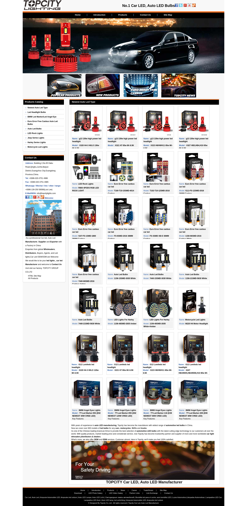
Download (78, 493)
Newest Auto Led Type (38, 108)
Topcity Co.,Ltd (106, 503)
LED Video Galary (116, 493)
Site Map (168, 15)
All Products (33, 278)
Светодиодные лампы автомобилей (119, 497)
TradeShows (148, 490)
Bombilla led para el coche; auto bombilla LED (153, 497)
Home (77, 15)
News (123, 490)
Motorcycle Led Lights (38, 147)
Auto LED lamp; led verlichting (113, 500)
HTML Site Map (34, 276)
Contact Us (145, 15)
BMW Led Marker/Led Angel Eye (42, 117)
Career (134, 490)
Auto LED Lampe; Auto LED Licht (91, 497)
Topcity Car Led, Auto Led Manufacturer (143, 503)
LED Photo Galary (96, 493)
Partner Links (134, 493)
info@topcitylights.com (46, 193)
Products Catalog (34, 102)
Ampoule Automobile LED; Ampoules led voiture (59, 497)
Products (122, 15)
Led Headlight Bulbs (37, 112)
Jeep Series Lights (36, 138)
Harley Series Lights (37, 142)
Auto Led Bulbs (35, 129)
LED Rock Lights (35, 133)
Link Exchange (152, 493)
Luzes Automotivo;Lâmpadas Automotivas (188, 497)
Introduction (99, 15)
